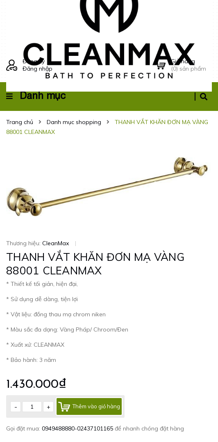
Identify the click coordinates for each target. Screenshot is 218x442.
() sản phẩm (191, 65)
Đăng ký (34, 61)
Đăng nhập (37, 68)
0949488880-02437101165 (78, 428)
